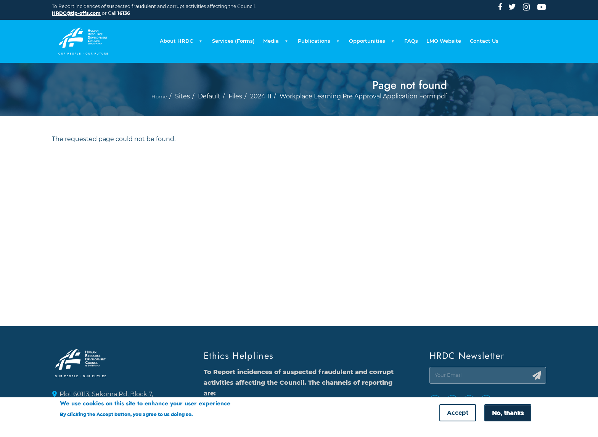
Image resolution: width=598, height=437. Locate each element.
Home (159, 107)
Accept (457, 414)
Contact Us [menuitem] (514, 36)
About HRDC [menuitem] (140, 38)
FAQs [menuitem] (425, 36)
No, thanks (508, 414)
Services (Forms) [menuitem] (206, 36)
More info (208, 415)
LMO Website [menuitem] (465, 36)
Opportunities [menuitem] (375, 38)
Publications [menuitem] (309, 38)
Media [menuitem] (256, 38)
